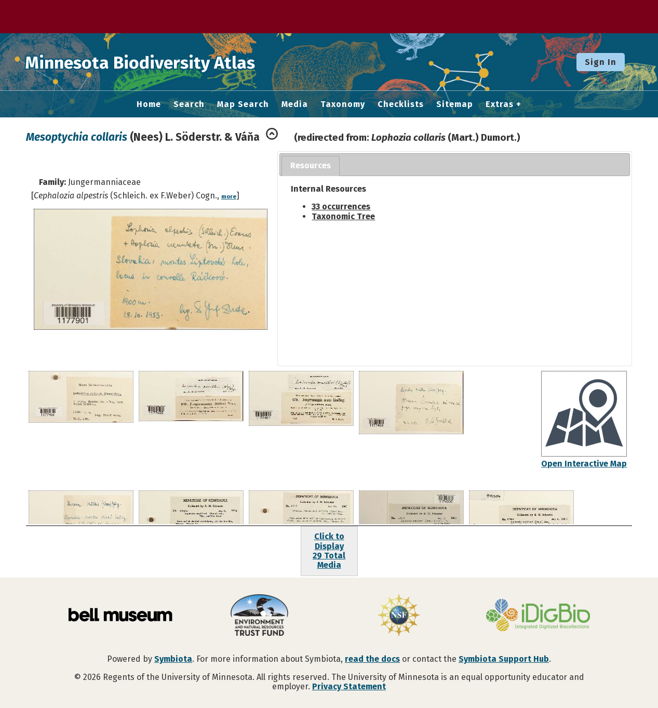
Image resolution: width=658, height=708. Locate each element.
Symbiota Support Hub (504, 659)
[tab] (310, 166)
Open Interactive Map (584, 464)
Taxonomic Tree (343, 216)
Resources (310, 165)
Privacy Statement (349, 686)
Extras (500, 104)
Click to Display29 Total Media (329, 550)
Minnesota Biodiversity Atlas (161, 61)
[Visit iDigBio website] (538, 616)
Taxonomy (342, 104)
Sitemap (454, 104)
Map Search (243, 104)
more (228, 196)
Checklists (401, 104)
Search (189, 104)
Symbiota (173, 659)
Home (149, 104)
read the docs (372, 659)
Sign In (600, 62)
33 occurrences (341, 206)
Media (294, 104)
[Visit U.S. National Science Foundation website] (399, 616)
